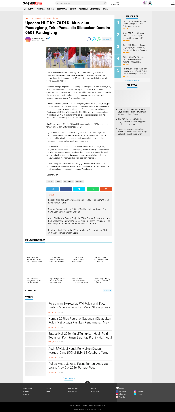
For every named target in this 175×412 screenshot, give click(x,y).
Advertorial (95, 9)
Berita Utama (62, 9)
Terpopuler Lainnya (132, 80)
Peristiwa (40, 9)
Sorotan (26, 395)
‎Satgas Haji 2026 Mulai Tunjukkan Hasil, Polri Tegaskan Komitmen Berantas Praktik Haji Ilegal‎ (80, 335)
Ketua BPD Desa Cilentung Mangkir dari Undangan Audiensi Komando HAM (133, 35)
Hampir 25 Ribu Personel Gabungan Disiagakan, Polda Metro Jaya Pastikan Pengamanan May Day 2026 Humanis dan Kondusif (80, 322)
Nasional (50, 9)
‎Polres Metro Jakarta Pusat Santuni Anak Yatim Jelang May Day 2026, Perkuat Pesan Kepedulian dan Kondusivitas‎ (79, 367)
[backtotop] (87, 383)
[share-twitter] (94, 39)
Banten (50, 181)
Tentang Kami (75, 405)
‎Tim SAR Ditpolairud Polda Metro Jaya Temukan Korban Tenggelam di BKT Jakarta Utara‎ (132, 121)
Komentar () (107, 39)
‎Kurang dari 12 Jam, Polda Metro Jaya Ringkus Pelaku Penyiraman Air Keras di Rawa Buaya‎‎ (132, 111)
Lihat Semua (69, 378)
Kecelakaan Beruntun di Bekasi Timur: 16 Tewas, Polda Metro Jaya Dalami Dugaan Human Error (132, 131)
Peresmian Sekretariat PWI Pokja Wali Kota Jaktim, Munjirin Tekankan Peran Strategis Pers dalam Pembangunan (79, 307)
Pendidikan (83, 9)
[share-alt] (52, 189)
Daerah (31, 9)
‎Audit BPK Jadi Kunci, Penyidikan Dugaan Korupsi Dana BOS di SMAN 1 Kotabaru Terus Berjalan (78, 352)
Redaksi (84, 405)
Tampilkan (107, 290)
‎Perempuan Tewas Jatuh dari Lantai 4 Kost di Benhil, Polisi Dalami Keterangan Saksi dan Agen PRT (135, 71)
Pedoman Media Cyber (97, 405)
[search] (81, 3)
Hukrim (105, 9)
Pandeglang (68, 181)
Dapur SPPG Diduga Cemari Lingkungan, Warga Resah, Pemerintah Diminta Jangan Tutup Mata (134, 47)
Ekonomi (73, 9)
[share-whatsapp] (99, 39)
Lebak (48, 391)
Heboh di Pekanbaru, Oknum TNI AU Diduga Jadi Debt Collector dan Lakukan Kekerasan (134, 24)
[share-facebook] (89, 39)
